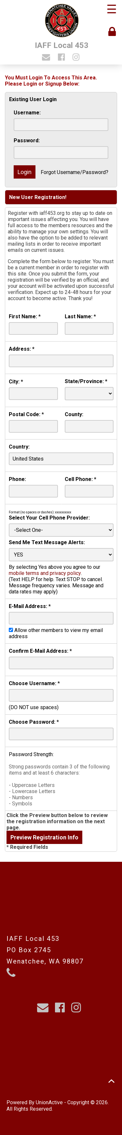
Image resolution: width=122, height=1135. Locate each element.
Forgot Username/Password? (74, 172)
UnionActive (49, 1102)
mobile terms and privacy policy (45, 573)
